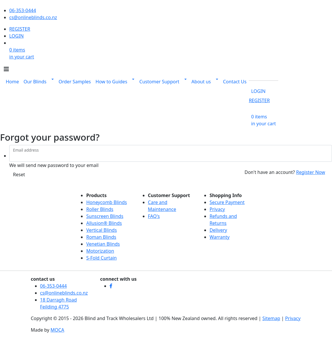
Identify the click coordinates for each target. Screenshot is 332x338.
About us (201, 81)
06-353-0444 (22, 10)
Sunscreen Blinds (104, 216)
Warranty (219, 237)
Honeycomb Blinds (106, 202)
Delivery (218, 230)
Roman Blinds (101, 237)
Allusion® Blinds (104, 223)
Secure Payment (226, 202)
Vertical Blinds (101, 230)
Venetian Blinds (103, 244)
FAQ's (154, 216)
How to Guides (111, 81)
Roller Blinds (99, 209)
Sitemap (271, 318)
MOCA (57, 330)
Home (12, 81)
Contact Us (234, 81)
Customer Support (159, 81)
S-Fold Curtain (101, 258)
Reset (19, 174)
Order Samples (75, 81)
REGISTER (19, 29)
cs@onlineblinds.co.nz (33, 17)
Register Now (310, 172)
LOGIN (16, 36)
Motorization (100, 251)
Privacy (217, 209)
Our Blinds (35, 81)
